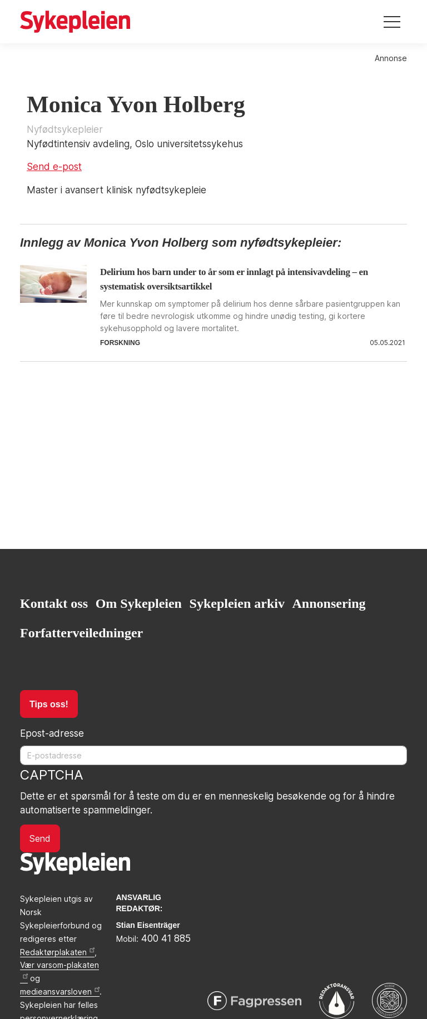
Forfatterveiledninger (81, 633)
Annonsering (329, 603)
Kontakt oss (54, 603)
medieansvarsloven (60, 991)
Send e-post (54, 166)
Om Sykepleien (139, 603)
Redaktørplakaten (57, 952)
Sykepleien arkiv (237, 603)
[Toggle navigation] (392, 22)
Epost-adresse (52, 733)
